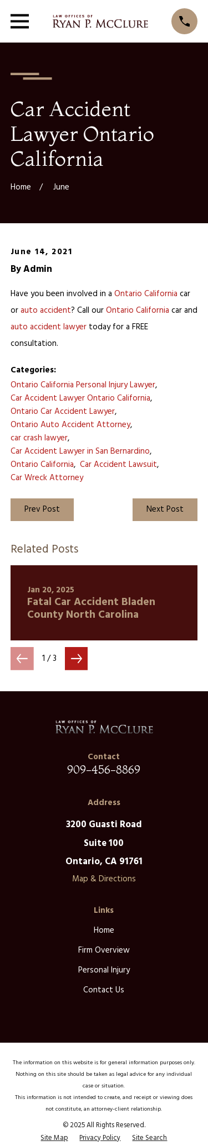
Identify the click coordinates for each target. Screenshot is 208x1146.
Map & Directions (104, 879)
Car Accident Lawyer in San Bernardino (80, 451)
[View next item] (76, 658)
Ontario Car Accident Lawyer (63, 411)
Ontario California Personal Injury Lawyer (83, 385)
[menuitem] (54, 1138)
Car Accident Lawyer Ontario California (80, 398)
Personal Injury (104, 970)
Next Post (165, 509)
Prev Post (42, 509)
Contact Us (103, 990)
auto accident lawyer (49, 327)
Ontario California (145, 294)
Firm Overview (104, 950)
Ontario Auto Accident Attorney (70, 425)
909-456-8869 (103, 769)
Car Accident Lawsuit (118, 464)
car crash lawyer (39, 438)
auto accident (46, 310)
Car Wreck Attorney (47, 478)
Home (104, 930)
